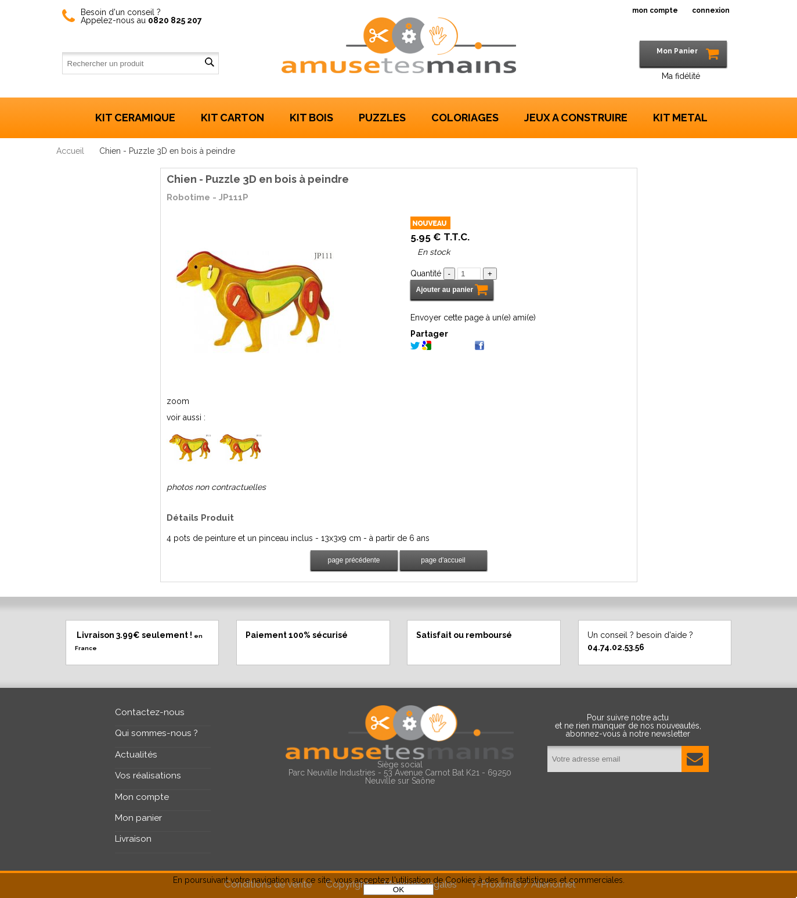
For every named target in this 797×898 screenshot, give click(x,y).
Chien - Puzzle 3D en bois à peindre (258, 179)
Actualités (136, 754)
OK (398, 889)
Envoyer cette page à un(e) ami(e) (473, 317)
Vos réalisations (148, 775)
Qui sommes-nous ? (156, 733)
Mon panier (138, 818)
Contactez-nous (150, 712)
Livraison (133, 839)
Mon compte (142, 797)
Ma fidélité (681, 76)
